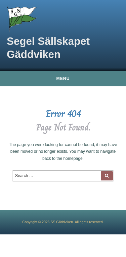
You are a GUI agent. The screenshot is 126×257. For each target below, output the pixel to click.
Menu (63, 78)
